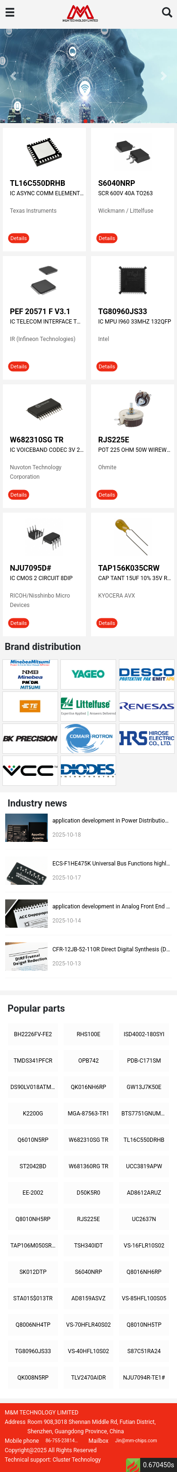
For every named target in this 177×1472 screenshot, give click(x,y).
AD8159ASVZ (88, 1298)
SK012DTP (32, 1272)
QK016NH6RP (88, 1087)
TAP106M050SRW (33, 1245)
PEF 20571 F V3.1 (40, 311)
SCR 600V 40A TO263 (125, 193)
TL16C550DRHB (37, 183)
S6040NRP (116, 183)
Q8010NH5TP (143, 1325)
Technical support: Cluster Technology (53, 1459)
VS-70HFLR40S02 (88, 1325)
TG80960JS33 (122, 311)
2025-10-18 (66, 835)
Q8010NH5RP (33, 1219)
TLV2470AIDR (88, 1377)
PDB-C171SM (144, 1060)
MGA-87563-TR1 (88, 1113)
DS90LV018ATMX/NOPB (34, 1087)
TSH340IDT (88, 1245)
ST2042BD (33, 1166)
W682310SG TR (37, 439)
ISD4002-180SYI (144, 1034)
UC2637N (144, 1219)
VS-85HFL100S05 (144, 1298)
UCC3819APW (144, 1166)
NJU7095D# (30, 568)
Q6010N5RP (33, 1140)
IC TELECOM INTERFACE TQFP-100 (47, 321)
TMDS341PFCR (33, 1060)
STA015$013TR (32, 1298)
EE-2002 (33, 1192)
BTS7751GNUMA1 (144, 1113)
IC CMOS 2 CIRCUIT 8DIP (41, 578)
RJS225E (113, 439)
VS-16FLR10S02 (144, 1245)
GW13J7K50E (143, 1087)
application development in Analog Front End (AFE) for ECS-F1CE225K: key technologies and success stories (111, 906)
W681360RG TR (88, 1166)
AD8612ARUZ (144, 1192)
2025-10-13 (66, 963)
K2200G (33, 1113)
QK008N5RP (33, 1377)
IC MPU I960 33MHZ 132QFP (134, 321)
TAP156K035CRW (129, 568)
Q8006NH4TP (33, 1325)
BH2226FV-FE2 (33, 1034)
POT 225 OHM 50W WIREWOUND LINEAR (135, 450)
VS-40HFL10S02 (88, 1351)
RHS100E (88, 1034)
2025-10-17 (66, 877)
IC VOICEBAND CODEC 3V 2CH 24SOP (47, 450)
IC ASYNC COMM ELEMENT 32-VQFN (47, 193)
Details (18, 238)
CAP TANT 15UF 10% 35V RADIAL (135, 578)
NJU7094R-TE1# (144, 1377)
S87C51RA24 (144, 1351)
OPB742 (88, 1060)
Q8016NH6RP (143, 1272)
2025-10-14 (66, 920)
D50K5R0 (89, 1192)
